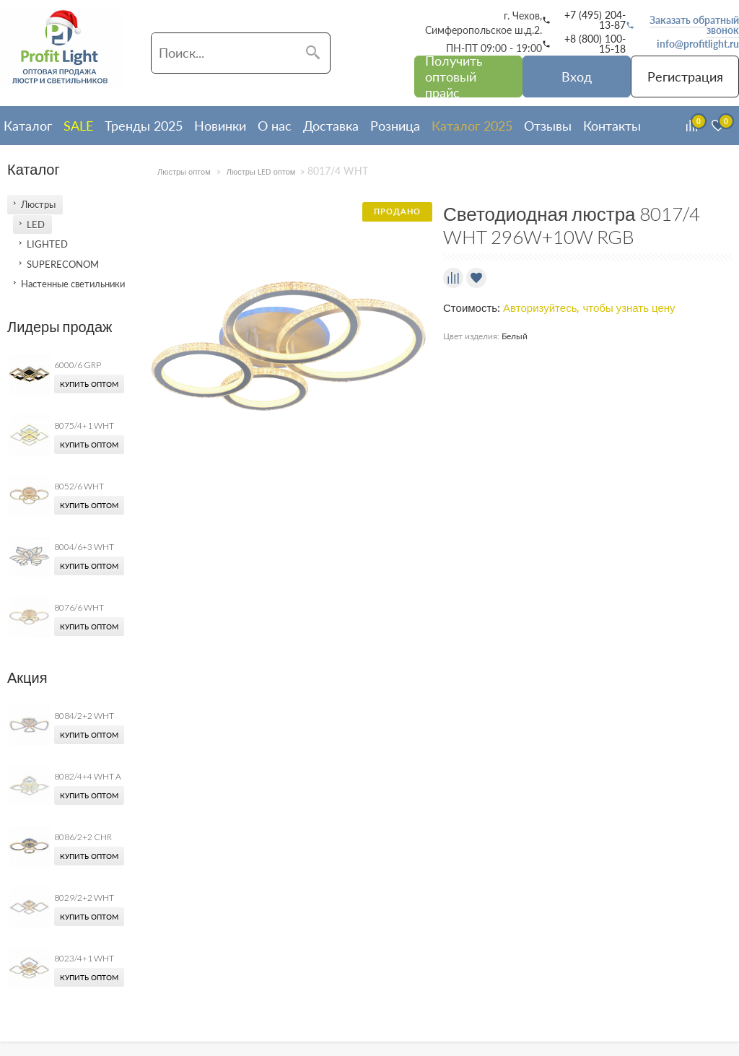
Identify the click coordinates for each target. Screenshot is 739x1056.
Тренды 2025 (144, 126)
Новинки (220, 126)
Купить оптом (89, 384)
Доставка (331, 126)
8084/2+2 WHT (84, 715)
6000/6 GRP (77, 364)
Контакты (612, 126)
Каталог (28, 126)
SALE (78, 126)
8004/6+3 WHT (84, 546)
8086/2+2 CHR (83, 837)
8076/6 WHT (79, 607)
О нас (275, 126)
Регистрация (685, 76)
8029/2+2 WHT (84, 897)
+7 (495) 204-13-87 (595, 20)
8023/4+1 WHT (84, 958)
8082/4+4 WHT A (87, 776)
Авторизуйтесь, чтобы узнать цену (589, 308)
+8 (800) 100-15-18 (595, 44)
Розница (395, 126)
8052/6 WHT (79, 486)
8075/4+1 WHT (84, 425)
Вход (576, 76)
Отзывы (548, 126)
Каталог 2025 (472, 126)
